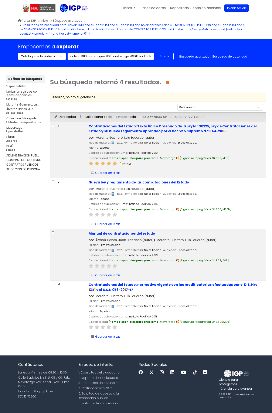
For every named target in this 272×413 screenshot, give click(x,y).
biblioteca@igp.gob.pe (35, 391)
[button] (129, 8)
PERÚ (9, 146)
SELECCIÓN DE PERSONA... (24, 169)
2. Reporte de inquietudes (98, 378)
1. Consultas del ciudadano (99, 372)
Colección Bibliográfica (23, 118)
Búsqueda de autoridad (229, 56)
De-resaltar (65, 117)
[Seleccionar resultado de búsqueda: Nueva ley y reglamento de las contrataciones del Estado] (53, 181)
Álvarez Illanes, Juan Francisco (125, 240)
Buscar (165, 56)
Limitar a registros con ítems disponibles (22, 93)
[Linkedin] (173, 372)
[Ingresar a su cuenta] (237, 8)
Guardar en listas (105, 173)
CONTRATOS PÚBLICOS (22, 165)
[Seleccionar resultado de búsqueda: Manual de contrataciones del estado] (53, 232)
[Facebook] (142, 372)
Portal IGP (27, 21)
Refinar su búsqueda (25, 79)
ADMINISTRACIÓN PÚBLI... (23, 156)
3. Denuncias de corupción (98, 383)
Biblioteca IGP (70, 16)
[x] (152, 372)
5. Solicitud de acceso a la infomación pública (98, 395)
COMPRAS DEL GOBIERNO (23, 160)
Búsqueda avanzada (194, 56)
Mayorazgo (14, 128)
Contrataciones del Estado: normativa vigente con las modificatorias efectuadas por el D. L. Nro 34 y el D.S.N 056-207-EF (173, 287)
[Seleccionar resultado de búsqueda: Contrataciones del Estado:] (53, 125)
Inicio (44, 21)
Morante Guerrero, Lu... (22, 105)
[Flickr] (206, 372)
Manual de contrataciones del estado (122, 233)
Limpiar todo (126, 117)
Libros (10, 137)
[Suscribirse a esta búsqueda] (168, 82)
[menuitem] (195, 8)
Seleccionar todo (98, 117)
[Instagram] (163, 372)
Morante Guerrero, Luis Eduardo (126, 137)
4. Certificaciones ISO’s (95, 388)
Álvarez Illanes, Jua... (20, 109)
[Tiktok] (196, 372)
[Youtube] (184, 372)
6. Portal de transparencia (98, 403)
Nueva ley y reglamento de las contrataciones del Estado (139, 182)
